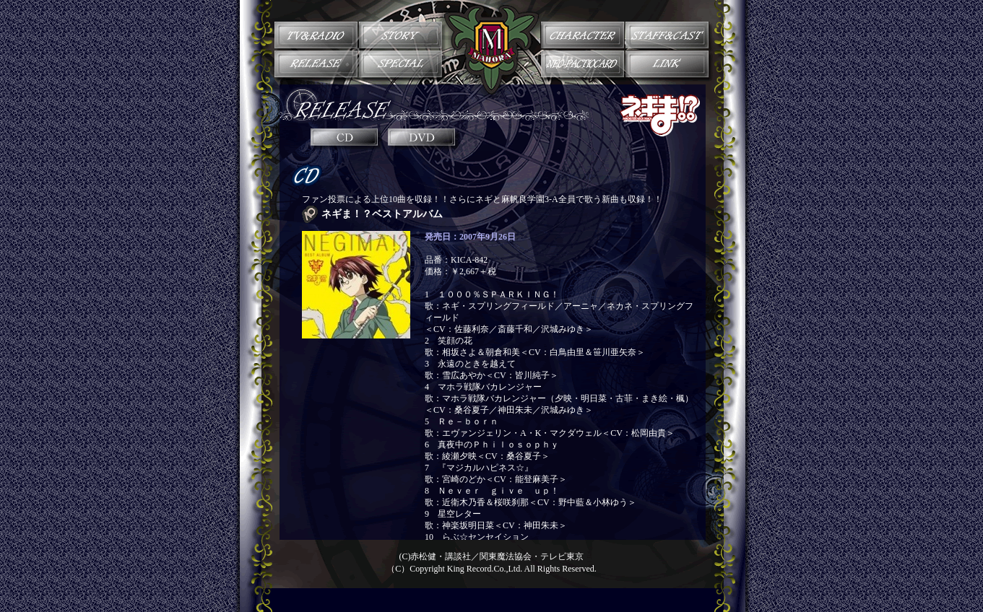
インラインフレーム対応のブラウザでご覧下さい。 (491, 345)
